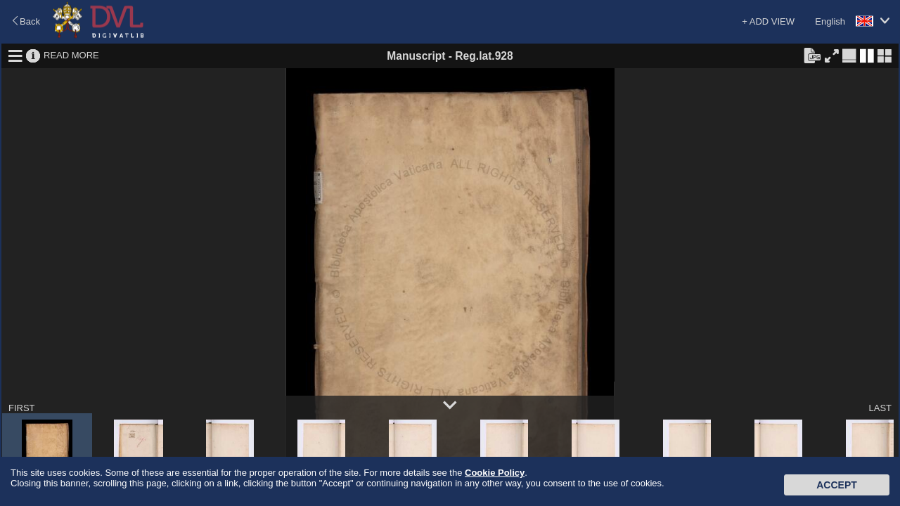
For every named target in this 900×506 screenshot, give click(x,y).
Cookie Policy (495, 472)
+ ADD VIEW (768, 21)
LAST (880, 408)
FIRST (21, 408)
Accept (836, 485)
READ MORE (71, 55)
